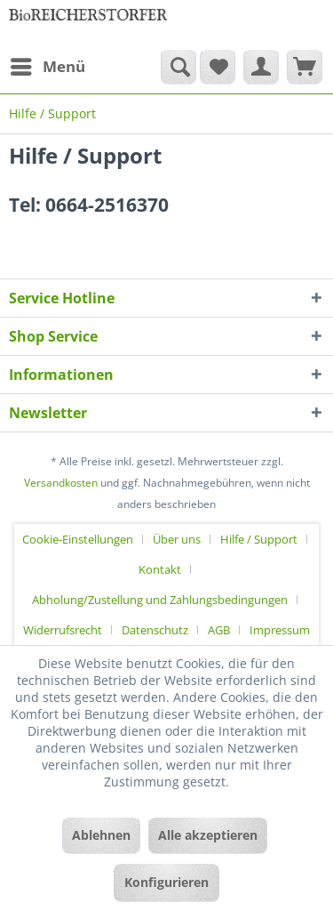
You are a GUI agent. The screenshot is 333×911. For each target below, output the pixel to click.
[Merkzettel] (217, 67)
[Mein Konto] (261, 67)
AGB (219, 630)
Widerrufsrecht (62, 630)
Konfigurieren (166, 882)
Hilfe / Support (258, 539)
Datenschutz (155, 630)
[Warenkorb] (304, 67)
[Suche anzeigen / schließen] (178, 67)
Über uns (177, 539)
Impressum (280, 630)
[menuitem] (47, 67)
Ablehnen (101, 834)
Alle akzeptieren (208, 834)
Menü (48, 64)
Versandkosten (61, 482)
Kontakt (160, 569)
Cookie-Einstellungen (77, 539)
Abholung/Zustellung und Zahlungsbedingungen (160, 600)
